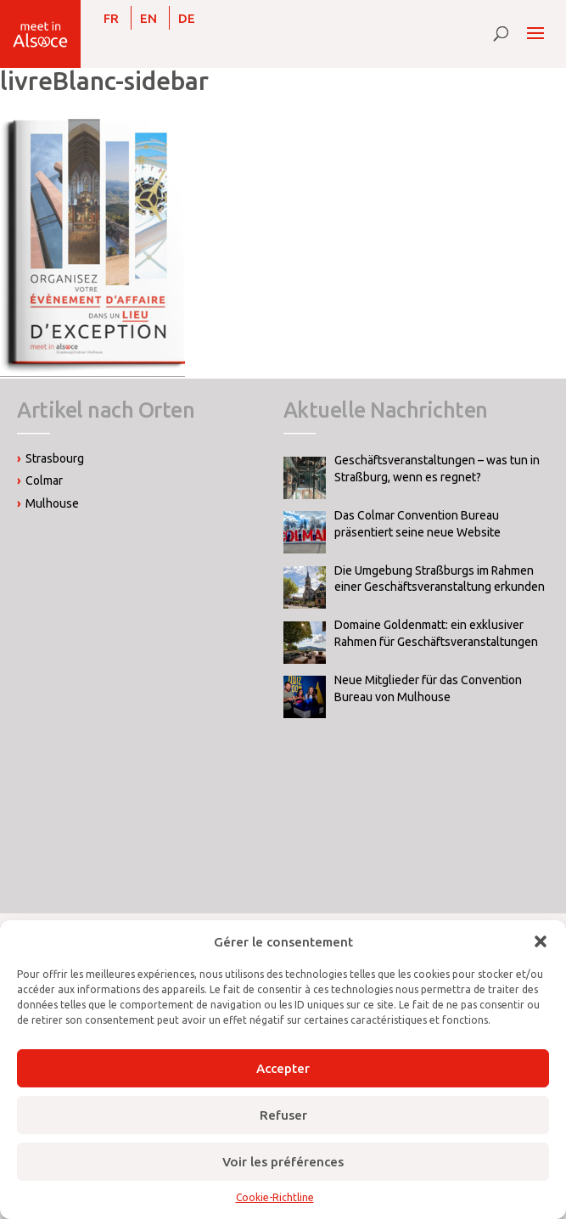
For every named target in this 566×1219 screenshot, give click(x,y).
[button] (540, 941)
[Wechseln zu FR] (111, 18)
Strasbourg (54, 458)
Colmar (44, 480)
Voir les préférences (283, 1161)
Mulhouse (52, 503)
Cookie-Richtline (275, 1197)
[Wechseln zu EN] (148, 18)
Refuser (283, 1115)
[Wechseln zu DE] (187, 18)
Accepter (283, 1068)
